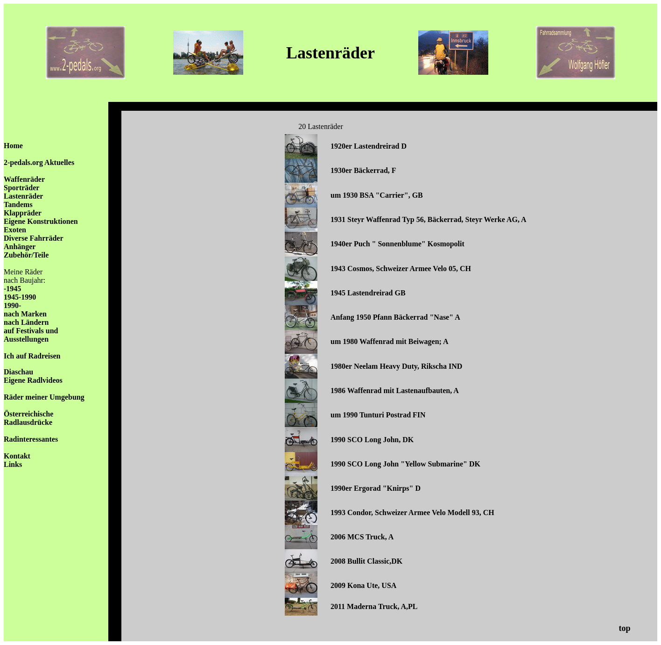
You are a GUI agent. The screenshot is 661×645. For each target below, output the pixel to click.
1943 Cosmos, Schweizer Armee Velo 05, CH (400, 268)
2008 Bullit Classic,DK (366, 561)
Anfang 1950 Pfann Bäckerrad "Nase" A (395, 317)
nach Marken (25, 314)
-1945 (12, 289)
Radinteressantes (31, 439)
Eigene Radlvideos (33, 380)
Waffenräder (24, 179)
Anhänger (19, 247)
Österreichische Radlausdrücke (28, 418)
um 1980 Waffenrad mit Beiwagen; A (389, 341)
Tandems (18, 204)
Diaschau (18, 372)
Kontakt (17, 456)
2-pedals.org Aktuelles (39, 162)
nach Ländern (26, 322)
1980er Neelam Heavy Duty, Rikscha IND (396, 366)
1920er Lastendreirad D (368, 146)
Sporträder (21, 188)
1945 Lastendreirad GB (368, 293)
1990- (12, 305)
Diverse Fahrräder (33, 238)
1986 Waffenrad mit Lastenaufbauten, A (394, 390)
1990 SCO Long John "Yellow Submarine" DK (405, 464)
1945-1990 (20, 297)
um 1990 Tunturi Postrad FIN (378, 415)
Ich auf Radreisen (32, 356)
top (624, 628)
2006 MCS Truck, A (362, 537)
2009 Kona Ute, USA (363, 585)
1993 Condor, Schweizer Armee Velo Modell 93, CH (412, 512)
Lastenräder (23, 196)
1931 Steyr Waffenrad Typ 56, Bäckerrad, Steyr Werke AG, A (428, 219)
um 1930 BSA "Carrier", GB (376, 195)
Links (13, 464)
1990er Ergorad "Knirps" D (375, 488)
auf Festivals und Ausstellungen (31, 335)
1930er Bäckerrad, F (363, 170)
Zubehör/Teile (26, 255)
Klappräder (23, 213)
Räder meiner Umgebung (44, 397)
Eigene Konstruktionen (41, 221)
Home (13, 146)
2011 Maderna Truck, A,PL (374, 606)
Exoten (15, 230)
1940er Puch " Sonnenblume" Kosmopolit (397, 244)
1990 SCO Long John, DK (372, 440)
